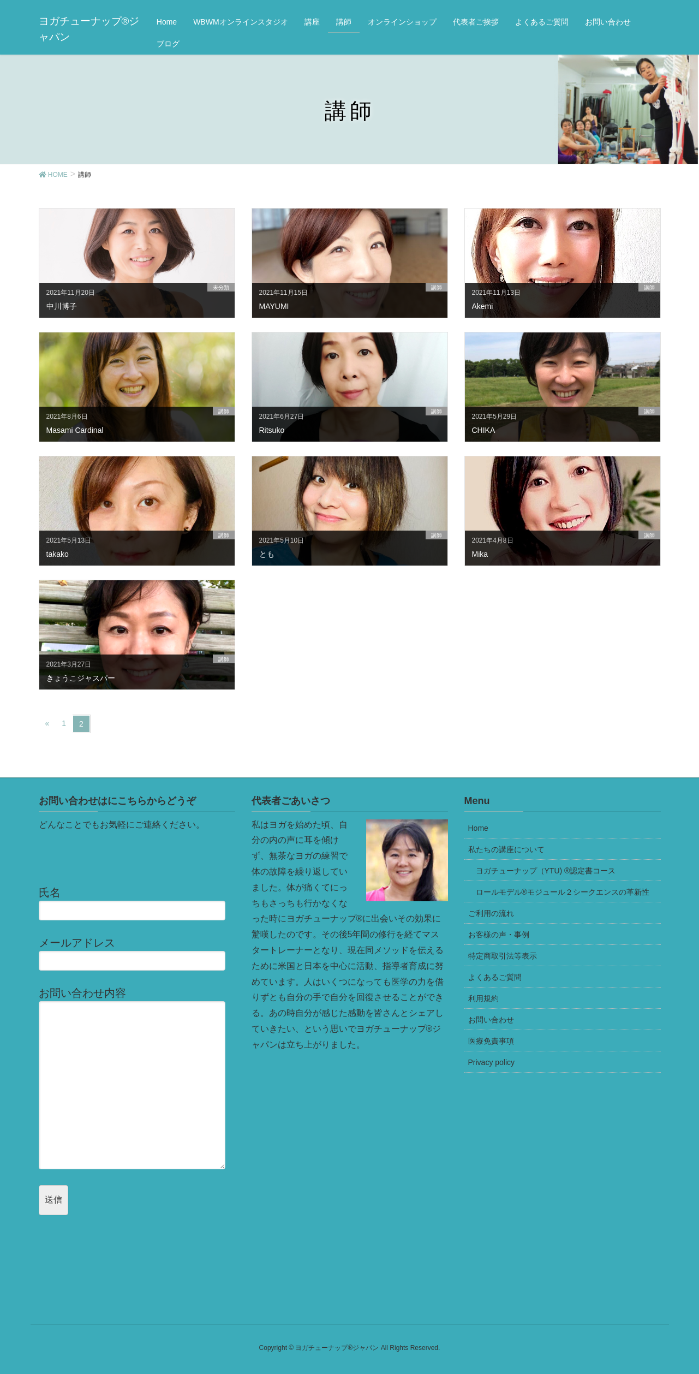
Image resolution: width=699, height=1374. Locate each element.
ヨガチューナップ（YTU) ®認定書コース (546, 870)
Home (478, 828)
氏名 (137, 903)
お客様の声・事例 (498, 934)
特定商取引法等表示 (502, 955)
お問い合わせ (491, 1019)
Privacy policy (491, 1062)
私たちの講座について (506, 849)
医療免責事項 (491, 1041)
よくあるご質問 (495, 977)
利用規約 (483, 998)
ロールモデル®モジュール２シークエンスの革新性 (562, 892)
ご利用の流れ (491, 913)
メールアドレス (137, 954)
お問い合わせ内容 (137, 1078)
